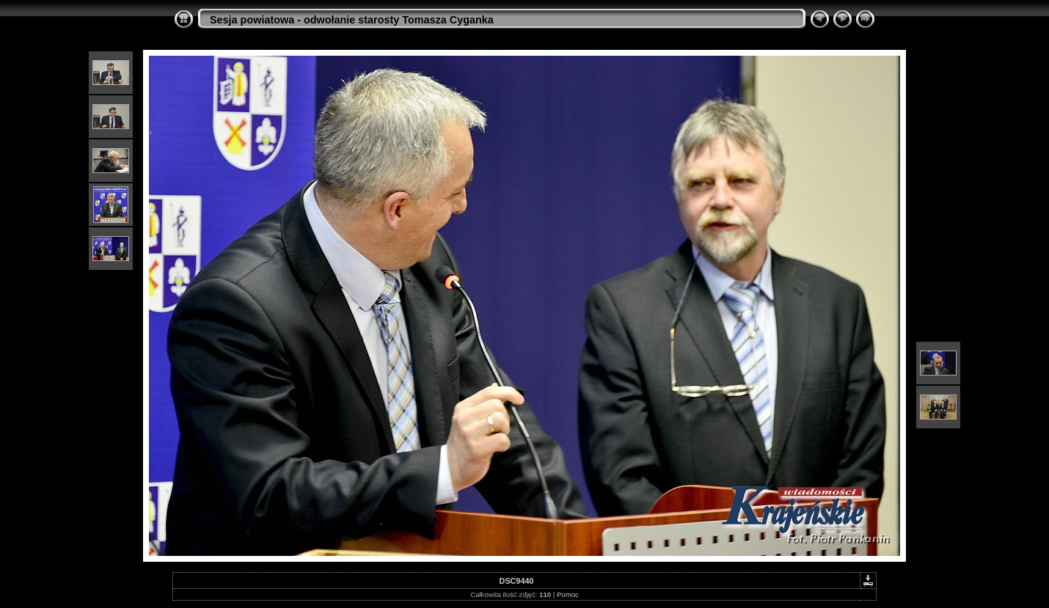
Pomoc (568, 594)
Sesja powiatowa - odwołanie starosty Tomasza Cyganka (352, 20)
